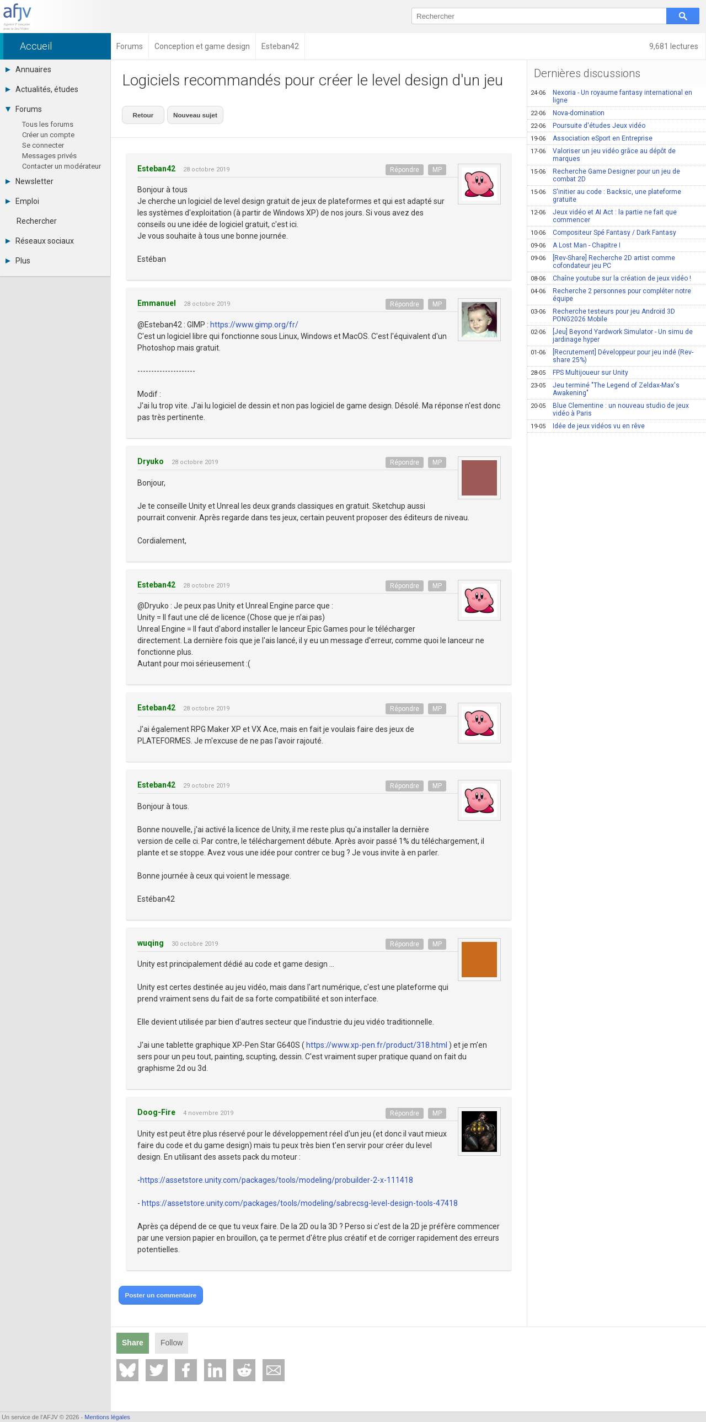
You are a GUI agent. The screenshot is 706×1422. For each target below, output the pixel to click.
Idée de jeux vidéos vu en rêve (588, 426)
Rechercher (37, 221)
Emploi (22, 201)
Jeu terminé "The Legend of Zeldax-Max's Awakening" (605, 389)
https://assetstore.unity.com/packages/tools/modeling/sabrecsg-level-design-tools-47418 (300, 1199)
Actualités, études (42, 89)
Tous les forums (47, 124)
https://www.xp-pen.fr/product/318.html (376, 1041)
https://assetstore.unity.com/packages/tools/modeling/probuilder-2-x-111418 (276, 1176)
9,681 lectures (674, 46)
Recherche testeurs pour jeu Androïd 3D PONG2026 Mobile (603, 315)
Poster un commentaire (157, 1291)
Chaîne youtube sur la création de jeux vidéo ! (611, 278)
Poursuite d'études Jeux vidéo (588, 126)
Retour (141, 112)
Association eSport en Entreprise (591, 138)
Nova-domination (568, 113)
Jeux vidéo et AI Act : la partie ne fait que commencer (604, 216)
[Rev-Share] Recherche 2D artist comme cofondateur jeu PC (603, 262)
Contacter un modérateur (61, 166)
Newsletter (30, 181)
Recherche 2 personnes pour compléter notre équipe (611, 295)
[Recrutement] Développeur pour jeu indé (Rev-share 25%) (612, 356)
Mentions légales (107, 1417)
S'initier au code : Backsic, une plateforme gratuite (606, 195)
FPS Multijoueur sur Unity (579, 372)
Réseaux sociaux (40, 240)
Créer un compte (48, 135)
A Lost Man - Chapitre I (576, 245)
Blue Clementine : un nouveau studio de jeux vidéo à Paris (610, 409)
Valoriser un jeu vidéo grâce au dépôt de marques (603, 155)
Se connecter (43, 145)
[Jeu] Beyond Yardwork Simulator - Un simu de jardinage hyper (612, 335)
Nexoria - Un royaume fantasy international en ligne (611, 96)
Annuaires (28, 69)
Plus (18, 260)
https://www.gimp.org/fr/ (254, 320)
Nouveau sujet (189, 112)
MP (437, 166)
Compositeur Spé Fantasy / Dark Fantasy (603, 232)
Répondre (404, 166)
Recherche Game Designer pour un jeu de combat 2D (605, 175)
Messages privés (49, 156)
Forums (24, 109)
